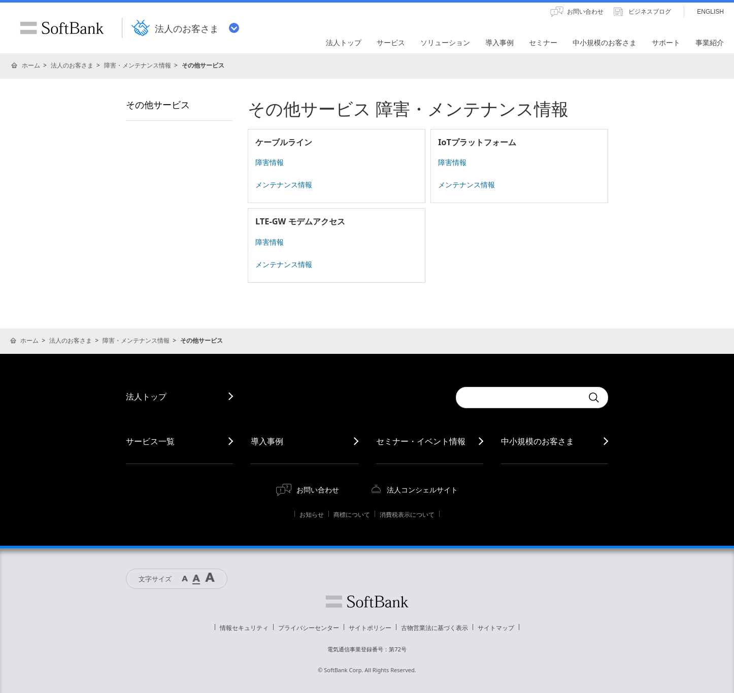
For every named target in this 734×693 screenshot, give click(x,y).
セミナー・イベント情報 (420, 441)
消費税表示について (407, 514)
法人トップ (146, 396)
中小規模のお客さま (537, 441)
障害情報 (269, 162)
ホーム (31, 65)
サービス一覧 (150, 441)
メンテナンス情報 (283, 184)
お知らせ (311, 514)
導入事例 (267, 441)
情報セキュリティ (244, 627)
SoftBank (62, 28)
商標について (351, 514)
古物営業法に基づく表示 (434, 627)
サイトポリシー (370, 627)
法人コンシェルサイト (422, 489)
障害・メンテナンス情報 (137, 65)
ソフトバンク (367, 602)
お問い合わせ (317, 489)
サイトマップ (496, 627)
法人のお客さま (72, 65)
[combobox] (519, 397)
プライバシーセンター (308, 627)
